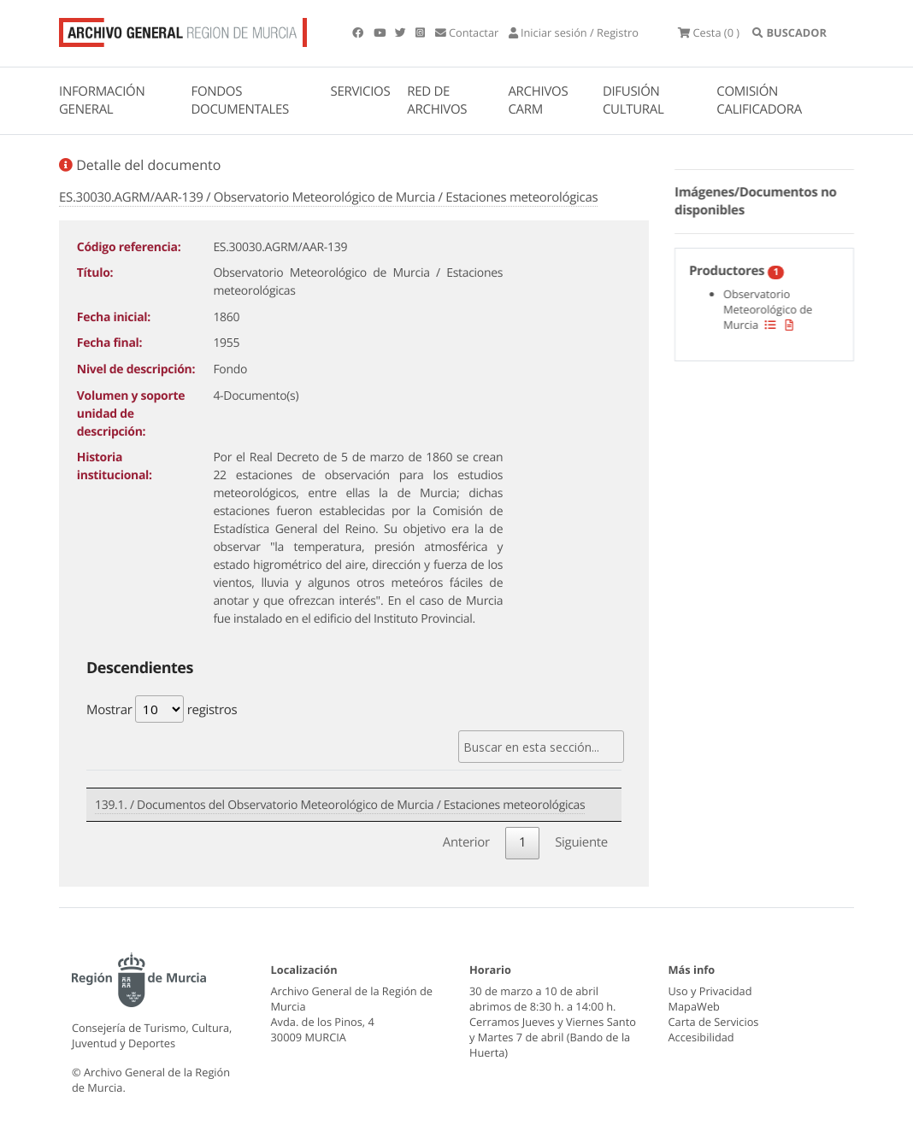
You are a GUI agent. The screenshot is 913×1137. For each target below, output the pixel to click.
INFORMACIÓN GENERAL (101, 103)
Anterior (466, 842)
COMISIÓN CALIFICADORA (759, 103)
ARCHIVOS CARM (538, 103)
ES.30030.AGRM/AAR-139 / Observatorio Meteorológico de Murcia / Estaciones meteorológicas (328, 199)
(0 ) (726, 34)
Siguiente (581, 842)
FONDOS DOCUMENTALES (240, 103)
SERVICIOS (361, 94)
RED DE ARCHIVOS (437, 103)
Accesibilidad (701, 1037)
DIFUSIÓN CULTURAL (633, 103)
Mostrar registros (161, 711)
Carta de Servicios (714, 1022)
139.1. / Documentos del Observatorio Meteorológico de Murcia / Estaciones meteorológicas (340, 807)
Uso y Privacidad (710, 991)
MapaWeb (694, 1007)
